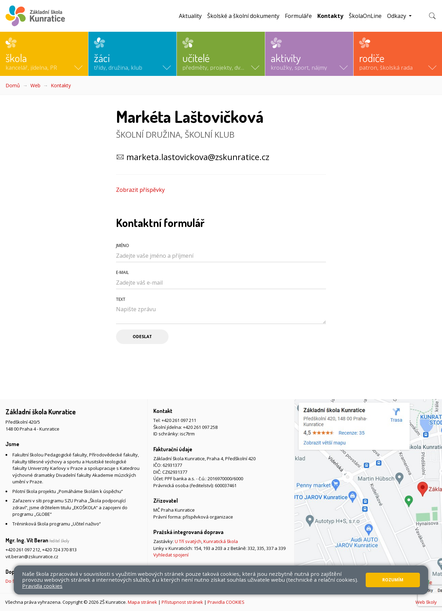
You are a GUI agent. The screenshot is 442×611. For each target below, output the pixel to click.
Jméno (122, 245)
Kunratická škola (220, 541)
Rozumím (392, 580)
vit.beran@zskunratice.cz (32, 556)
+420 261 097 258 (200, 427)
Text (120, 299)
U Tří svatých (188, 541)
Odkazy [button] (397, 16)
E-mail (122, 272)
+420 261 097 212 (23, 549)
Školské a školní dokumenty (243, 16)
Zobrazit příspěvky (140, 190)
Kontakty (331, 16)
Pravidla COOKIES (226, 602)
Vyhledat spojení (171, 555)
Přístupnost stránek (182, 602)
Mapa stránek (142, 602)
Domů (13, 85)
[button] (44, 54)
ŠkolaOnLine (365, 16)
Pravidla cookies (42, 585)
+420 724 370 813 (59, 549)
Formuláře (298, 16)
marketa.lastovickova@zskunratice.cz (197, 156)
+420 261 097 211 (179, 420)
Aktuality (190, 16)
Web (35, 85)
